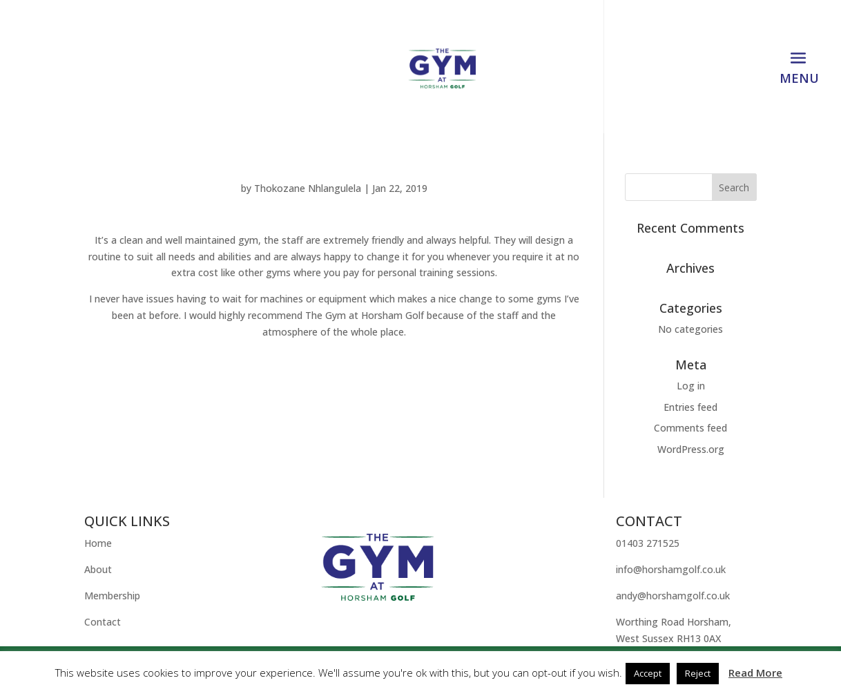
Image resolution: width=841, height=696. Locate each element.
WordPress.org (690, 449)
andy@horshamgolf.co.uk (673, 595)
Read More (755, 672)
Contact (102, 621)
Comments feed (690, 427)
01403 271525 (647, 543)
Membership (112, 595)
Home (98, 543)
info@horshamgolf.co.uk (671, 569)
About (98, 569)
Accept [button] (647, 673)
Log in (691, 385)
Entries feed (690, 407)
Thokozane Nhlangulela (307, 188)
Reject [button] (697, 673)
